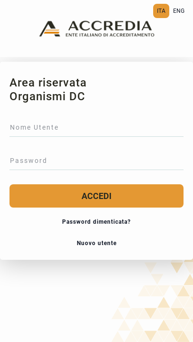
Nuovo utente (97, 243)
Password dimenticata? (96, 221)
